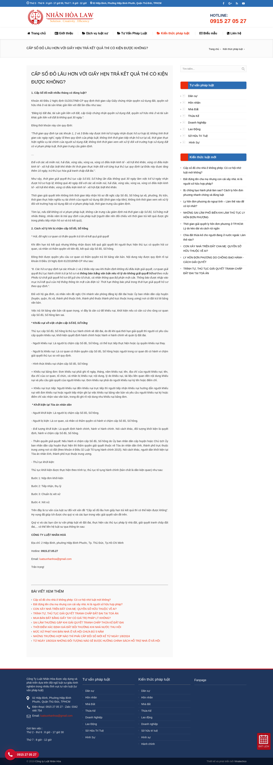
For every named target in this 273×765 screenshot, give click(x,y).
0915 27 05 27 (228, 21)
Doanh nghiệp (149, 724)
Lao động (146, 717)
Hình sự (146, 737)
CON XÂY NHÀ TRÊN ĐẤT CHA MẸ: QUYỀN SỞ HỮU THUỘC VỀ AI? (75, 608)
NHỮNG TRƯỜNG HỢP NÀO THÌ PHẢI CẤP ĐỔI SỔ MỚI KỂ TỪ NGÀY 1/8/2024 (81, 636)
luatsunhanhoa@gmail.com (55, 558)
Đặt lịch (264, 746)
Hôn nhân (194, 102)
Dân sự (192, 96)
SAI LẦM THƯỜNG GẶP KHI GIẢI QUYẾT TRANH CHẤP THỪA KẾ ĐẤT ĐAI (78, 622)
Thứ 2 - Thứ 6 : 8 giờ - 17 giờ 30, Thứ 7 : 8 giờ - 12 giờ (56, 3)
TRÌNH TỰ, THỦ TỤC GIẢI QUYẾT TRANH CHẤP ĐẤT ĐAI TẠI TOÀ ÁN (75, 613)
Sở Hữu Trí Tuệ (198, 135)
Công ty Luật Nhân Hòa (48, 761)
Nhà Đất (193, 109)
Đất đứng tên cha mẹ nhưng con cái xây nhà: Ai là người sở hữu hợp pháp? (77, 604)
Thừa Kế (193, 115)
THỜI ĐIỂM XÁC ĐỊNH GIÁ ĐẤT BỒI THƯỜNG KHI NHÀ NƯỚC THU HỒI (77, 627)
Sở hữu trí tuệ (149, 730)
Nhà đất (146, 704)
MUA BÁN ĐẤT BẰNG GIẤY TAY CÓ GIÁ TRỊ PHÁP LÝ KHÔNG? (72, 617)
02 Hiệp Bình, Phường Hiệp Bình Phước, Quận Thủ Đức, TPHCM (126, 3)
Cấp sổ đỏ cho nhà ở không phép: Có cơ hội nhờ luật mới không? (72, 599)
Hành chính (148, 743)
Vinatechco (240, 761)
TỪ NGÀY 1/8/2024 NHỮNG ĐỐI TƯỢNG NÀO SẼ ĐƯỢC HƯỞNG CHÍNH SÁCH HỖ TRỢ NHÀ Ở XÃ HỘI (96, 640)
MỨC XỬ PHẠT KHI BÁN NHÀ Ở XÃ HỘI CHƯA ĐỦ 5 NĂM (68, 631)
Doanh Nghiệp (197, 122)
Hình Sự (193, 142)
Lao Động (194, 129)
